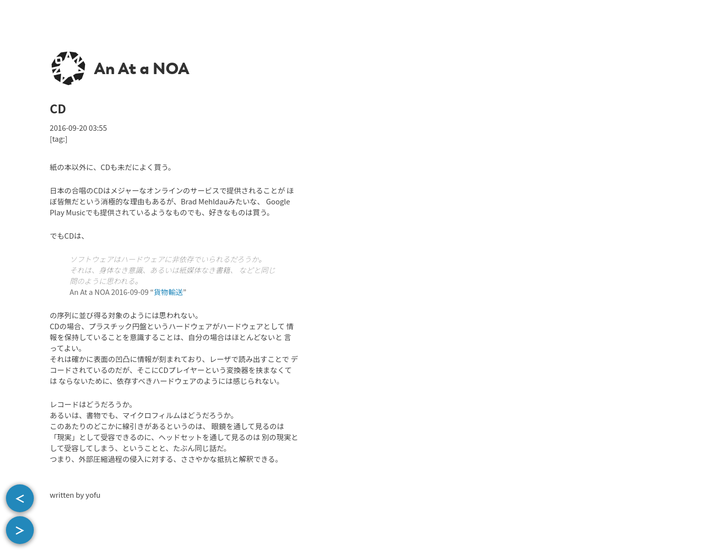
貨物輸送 (168, 291)
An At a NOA (141, 68)
